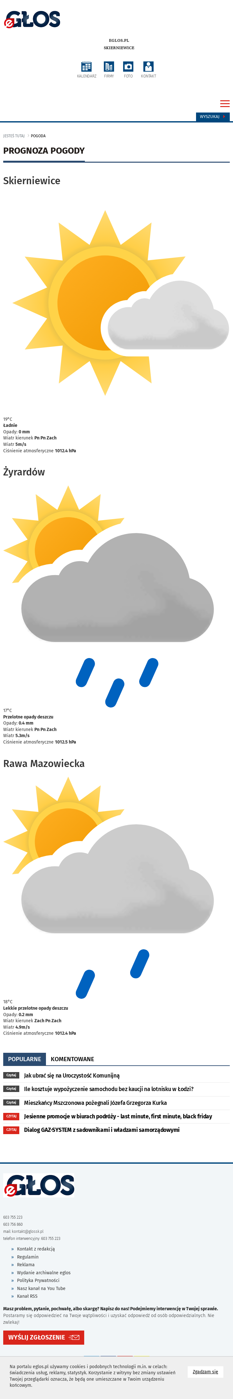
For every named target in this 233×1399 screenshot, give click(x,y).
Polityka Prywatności (38, 1280)
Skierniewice (119, 48)
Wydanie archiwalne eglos (44, 1273)
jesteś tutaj (14, 136)
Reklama (26, 1265)
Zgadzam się (208, 1371)
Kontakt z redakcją (36, 1249)
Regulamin (28, 1257)
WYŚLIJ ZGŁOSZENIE (36, 1337)
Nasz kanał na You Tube (41, 1288)
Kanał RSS (27, 1296)
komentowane (72, 1059)
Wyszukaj (213, 116)
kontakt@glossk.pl (27, 1231)
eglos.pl (119, 40)
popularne (24, 1059)
